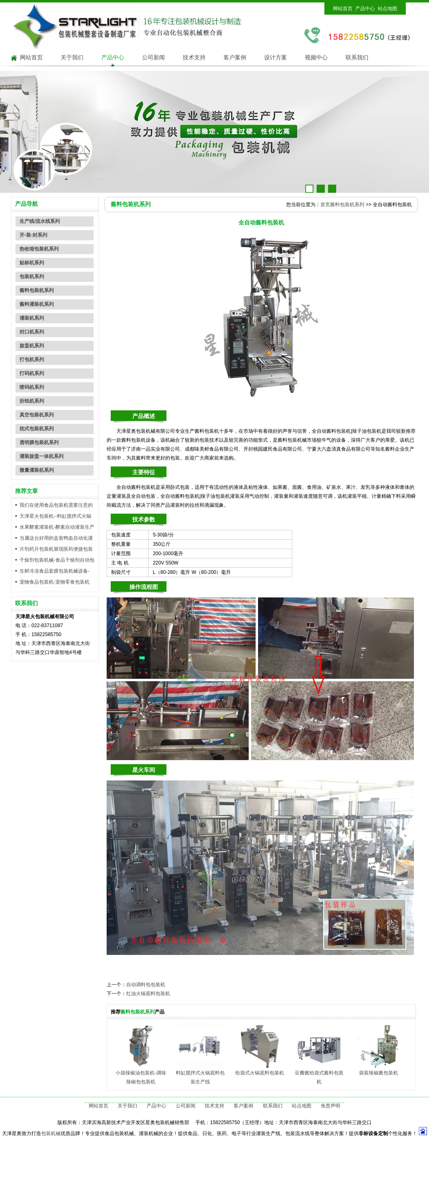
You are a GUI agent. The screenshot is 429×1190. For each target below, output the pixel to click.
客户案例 (234, 57)
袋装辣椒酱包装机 (378, 1073)
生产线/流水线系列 (40, 221)
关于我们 (72, 57)
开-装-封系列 (33, 235)
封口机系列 (32, 332)
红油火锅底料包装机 (148, 993)
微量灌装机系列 (37, 470)
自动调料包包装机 (145, 984)
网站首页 (342, 8)
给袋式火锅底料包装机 (259, 1073)
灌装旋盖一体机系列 (41, 456)
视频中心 (316, 57)
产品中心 (365, 8)
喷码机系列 (32, 387)
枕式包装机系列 (37, 429)
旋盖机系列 (32, 346)
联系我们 (357, 57)
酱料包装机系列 (37, 290)
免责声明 (330, 1106)
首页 (325, 204)
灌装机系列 (32, 318)
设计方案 (275, 57)
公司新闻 (153, 57)
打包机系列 (32, 359)
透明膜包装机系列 (39, 442)
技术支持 (194, 57)
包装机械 (51, 1133)
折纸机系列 (32, 401)
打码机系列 (32, 373)
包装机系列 (32, 276)
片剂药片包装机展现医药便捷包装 (56, 549)
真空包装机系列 (37, 415)
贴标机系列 (32, 263)
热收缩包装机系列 (39, 249)
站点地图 (387, 8)
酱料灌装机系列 (37, 304)
